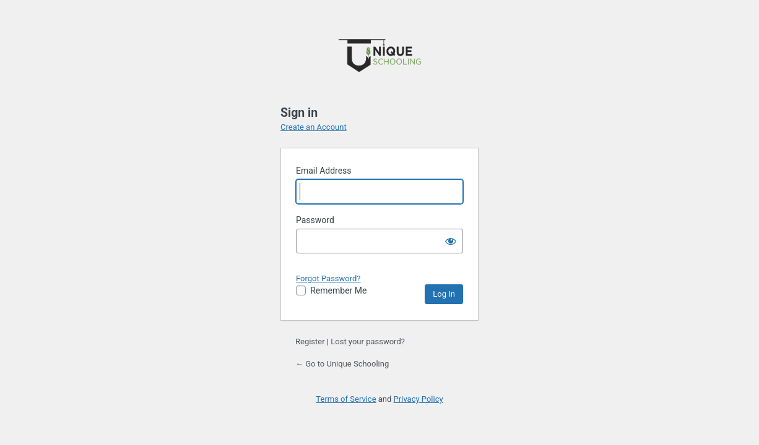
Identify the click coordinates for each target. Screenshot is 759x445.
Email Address (324, 171)
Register (310, 341)
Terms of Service (346, 399)
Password (315, 220)
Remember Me (338, 290)
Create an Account (313, 127)
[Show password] (450, 241)
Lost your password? (368, 341)
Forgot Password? (328, 278)
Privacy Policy (418, 399)
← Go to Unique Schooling (342, 363)
